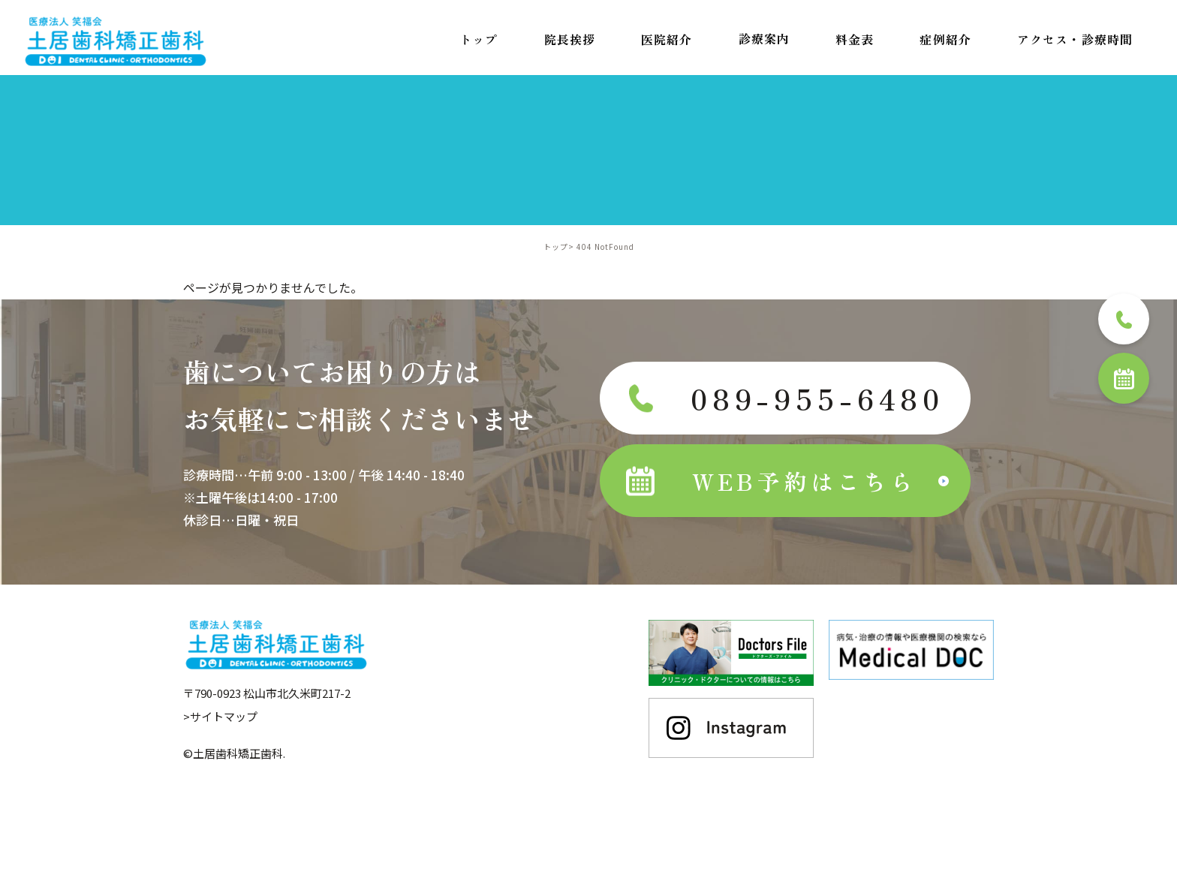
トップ (478, 39)
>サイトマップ (220, 715)
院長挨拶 (569, 39)
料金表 (854, 39)
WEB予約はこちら (771, 481)
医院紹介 (666, 39)
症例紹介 (945, 39)
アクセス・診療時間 (1075, 39)
